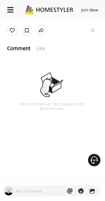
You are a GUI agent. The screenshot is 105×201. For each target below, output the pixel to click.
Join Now (89, 10)
